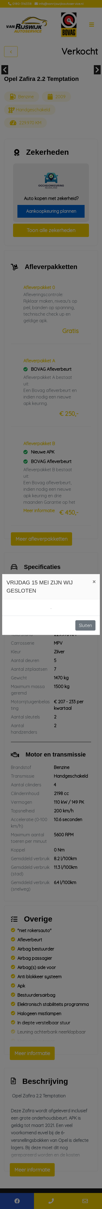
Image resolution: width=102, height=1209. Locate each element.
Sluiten (85, 625)
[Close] (94, 581)
